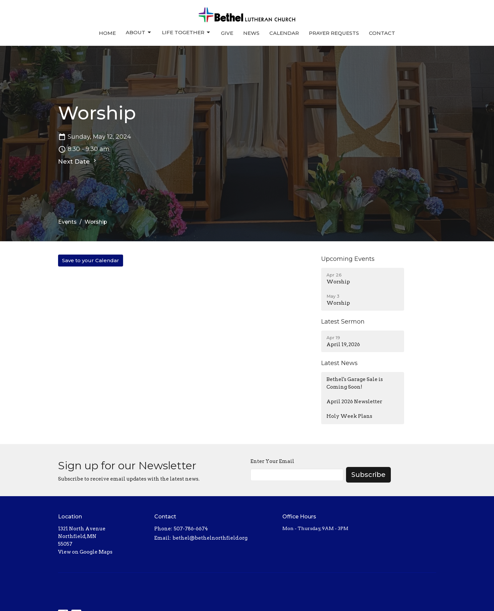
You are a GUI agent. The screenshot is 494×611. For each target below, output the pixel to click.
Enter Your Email (272, 461)
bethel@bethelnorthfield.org (210, 538)
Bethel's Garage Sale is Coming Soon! (354, 383)
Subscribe (368, 475)
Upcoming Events (348, 259)
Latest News (339, 363)
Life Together (186, 32)
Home (107, 33)
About (139, 32)
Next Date (78, 161)
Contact (382, 33)
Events (67, 222)
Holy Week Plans (349, 416)
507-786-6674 (191, 529)
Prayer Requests (334, 33)
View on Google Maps (85, 552)
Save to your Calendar (90, 260)
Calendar (284, 33)
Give (227, 33)
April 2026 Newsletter (354, 402)
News (251, 33)
